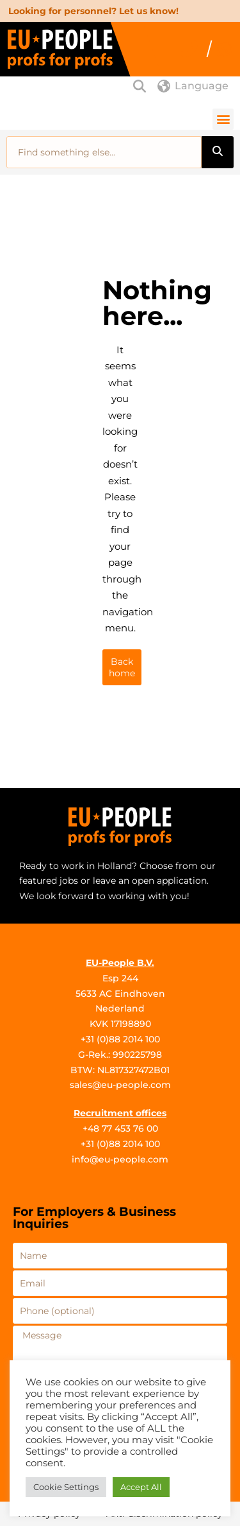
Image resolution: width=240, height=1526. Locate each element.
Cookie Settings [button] (66, 1487)
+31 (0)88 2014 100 (120, 1039)
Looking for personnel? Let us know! (93, 11)
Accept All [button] (141, 1487)
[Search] (218, 152)
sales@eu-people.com (120, 1085)
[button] (223, 119)
